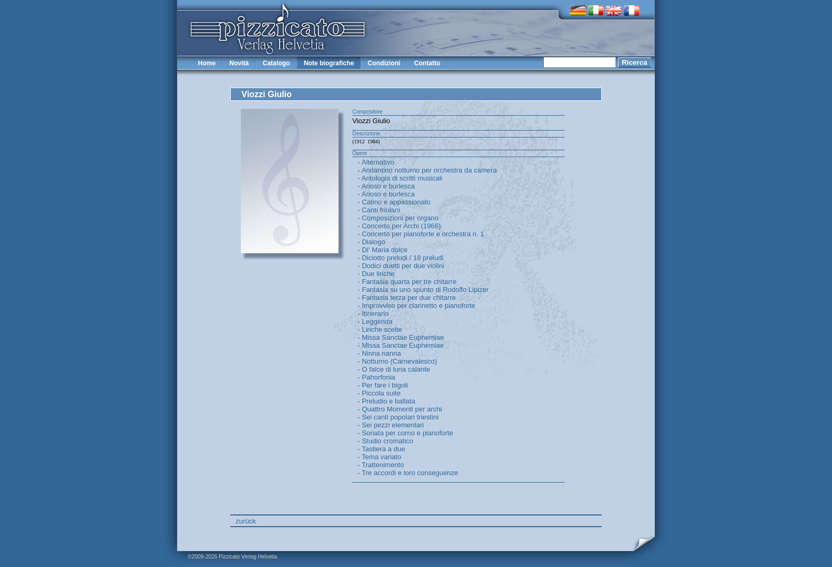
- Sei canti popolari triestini (398, 417)
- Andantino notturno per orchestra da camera (427, 170)
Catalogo (276, 63)
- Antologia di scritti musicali (400, 178)
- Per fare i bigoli (383, 385)
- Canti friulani (379, 210)
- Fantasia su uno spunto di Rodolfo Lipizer (423, 290)
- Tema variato (379, 457)
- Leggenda (375, 321)
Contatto (427, 63)
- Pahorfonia (376, 377)
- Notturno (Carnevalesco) (397, 361)
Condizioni (384, 63)
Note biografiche (329, 63)
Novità (239, 63)
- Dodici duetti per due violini (401, 266)
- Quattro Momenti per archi (400, 409)
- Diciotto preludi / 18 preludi (401, 258)
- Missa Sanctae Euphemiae (401, 337)
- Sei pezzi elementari (391, 425)
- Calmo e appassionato (394, 202)
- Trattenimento (381, 465)
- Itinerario (373, 313)
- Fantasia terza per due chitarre (407, 298)
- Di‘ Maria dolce (383, 250)
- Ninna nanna (379, 353)
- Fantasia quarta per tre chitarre (407, 282)
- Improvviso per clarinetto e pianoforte (416, 306)
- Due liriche (376, 274)
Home (206, 63)
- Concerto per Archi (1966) (399, 226)
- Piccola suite (379, 393)
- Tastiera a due (381, 449)
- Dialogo (371, 242)
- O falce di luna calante (394, 369)
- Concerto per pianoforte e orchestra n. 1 (421, 234)
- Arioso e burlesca (386, 186)
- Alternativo (376, 162)
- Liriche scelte (380, 329)
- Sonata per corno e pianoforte (405, 433)
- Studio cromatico (385, 441)
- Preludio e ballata (386, 401)
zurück (246, 521)
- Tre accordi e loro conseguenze (408, 473)
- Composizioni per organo (398, 218)
